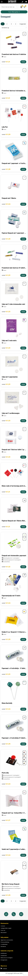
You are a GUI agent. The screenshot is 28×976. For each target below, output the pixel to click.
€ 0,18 (6, 169)
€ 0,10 (6, 135)
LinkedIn (4, 968)
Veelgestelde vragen (6, 928)
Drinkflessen (4, 953)
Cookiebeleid (4, 944)
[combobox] (8, 6)
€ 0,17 (6, 820)
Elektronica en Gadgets (7, 957)
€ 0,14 (6, 204)
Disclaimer (3, 946)
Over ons (3, 930)
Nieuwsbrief (4, 932)
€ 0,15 (6, 639)
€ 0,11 (6, 62)
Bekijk (23, 62)
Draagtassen (4, 960)
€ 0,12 (6, 567)
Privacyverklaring (5, 942)
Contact (3, 926)
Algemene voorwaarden (7, 940)
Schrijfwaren (4, 955)
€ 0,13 (6, 275)
